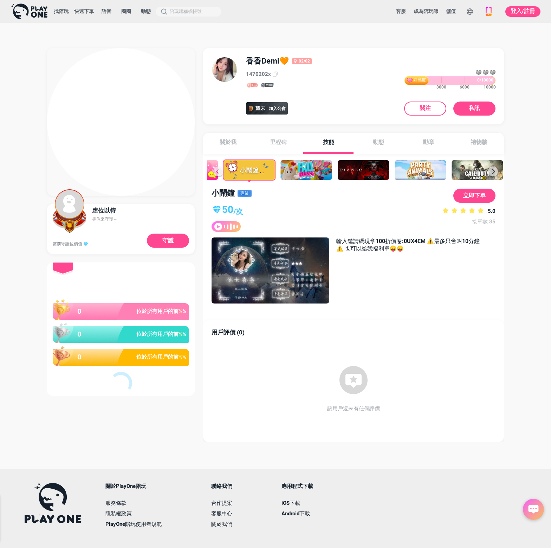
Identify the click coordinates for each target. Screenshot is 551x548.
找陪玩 (61, 11)
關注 (425, 108)
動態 (146, 11)
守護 (168, 240)
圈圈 (126, 11)
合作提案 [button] (221, 503)
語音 (106, 11)
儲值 (451, 11)
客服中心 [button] (221, 513)
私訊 (474, 108)
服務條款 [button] (116, 503)
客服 (401, 11)
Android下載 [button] (295, 513)
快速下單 (84, 11)
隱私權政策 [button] (118, 513)
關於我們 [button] (221, 524)
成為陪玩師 (426, 11)
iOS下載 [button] (290, 503)
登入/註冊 (523, 11)
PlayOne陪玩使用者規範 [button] (133, 524)
